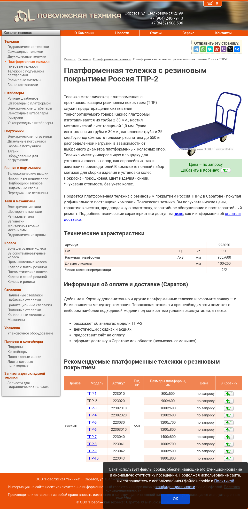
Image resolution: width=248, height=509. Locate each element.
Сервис (188, 33)
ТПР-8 (92, 444)
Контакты (223, 33)
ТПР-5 (92, 423)
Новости (122, 33)
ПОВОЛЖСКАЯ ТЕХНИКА (61, 15)
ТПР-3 (92, 408)
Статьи (156, 33)
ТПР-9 (92, 451)
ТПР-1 (92, 394)
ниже (178, 213)
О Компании (84, 33)
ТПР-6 (92, 430)
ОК (175, 499)
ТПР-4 (92, 415)
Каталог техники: (18, 33)
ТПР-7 (92, 437)
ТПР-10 (93, 458)
